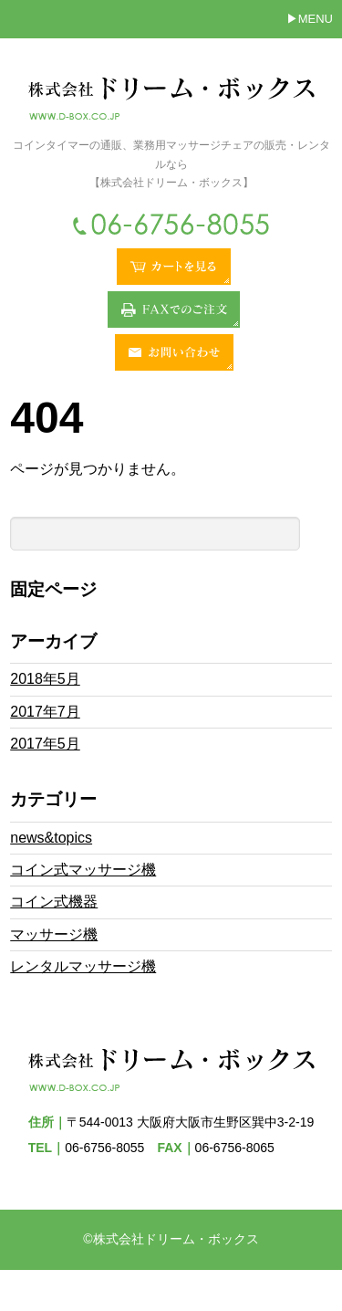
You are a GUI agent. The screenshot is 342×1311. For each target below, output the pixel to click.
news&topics (51, 837)
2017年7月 (45, 711)
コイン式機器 (54, 901)
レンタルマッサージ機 (83, 966)
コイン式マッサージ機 (83, 869)
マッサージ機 (54, 934)
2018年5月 (45, 679)
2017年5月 (45, 743)
